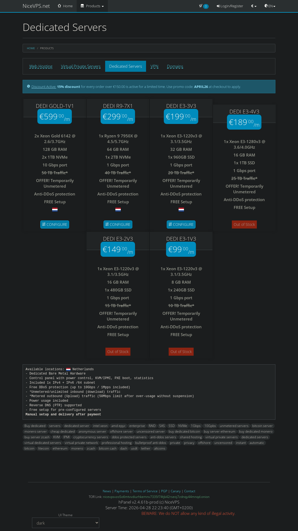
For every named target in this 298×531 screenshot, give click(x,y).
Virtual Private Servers (81, 66)
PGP (164, 490)
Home (65, 6)
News (107, 490)
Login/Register (230, 5)
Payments (122, 490)
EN (270, 6)
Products (92, 6)
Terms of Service (145, 490)
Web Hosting (40, 66)
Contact (189, 490)
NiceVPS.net (36, 5)
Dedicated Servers (125, 66)
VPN (154, 66)
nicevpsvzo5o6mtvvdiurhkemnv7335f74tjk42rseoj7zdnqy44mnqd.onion (156, 495)
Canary (176, 490)
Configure (54, 224)
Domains (175, 66)
